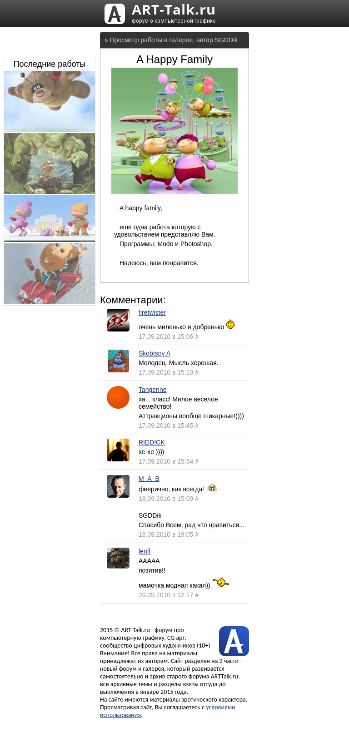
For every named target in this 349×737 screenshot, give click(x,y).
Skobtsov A (154, 353)
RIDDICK (152, 442)
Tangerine (153, 389)
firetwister (152, 312)
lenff (144, 551)
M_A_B (149, 478)
